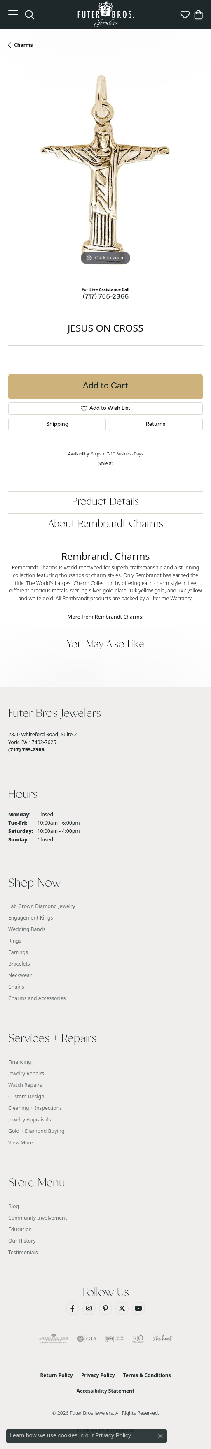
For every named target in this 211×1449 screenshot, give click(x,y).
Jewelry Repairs (26, 1073)
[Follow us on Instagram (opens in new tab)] (89, 1308)
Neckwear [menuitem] (20, 975)
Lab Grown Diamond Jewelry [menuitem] (41, 906)
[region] (105, 171)
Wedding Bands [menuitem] (26, 929)
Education (20, 1229)
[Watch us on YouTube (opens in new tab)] (138, 1308)
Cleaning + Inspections (35, 1108)
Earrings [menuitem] (18, 952)
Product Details (105, 502)
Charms (23, 45)
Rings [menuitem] (14, 940)
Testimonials (23, 1252)
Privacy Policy (98, 1375)
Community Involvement (37, 1217)
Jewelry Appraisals (29, 1119)
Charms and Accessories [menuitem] (37, 998)
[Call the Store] (26, 749)
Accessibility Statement (105, 1390)
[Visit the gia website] (87, 1339)
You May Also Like (105, 644)
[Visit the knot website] (162, 1339)
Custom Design (26, 1096)
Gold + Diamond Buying (36, 1131)
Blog (13, 1206)
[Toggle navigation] (13, 14)
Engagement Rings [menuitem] (30, 917)
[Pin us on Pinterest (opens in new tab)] (105, 1308)
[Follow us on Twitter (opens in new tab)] (122, 1308)
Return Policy (56, 1375)
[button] (29, 14)
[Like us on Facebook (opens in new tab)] (72, 1308)
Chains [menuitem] (16, 986)
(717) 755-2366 (106, 297)
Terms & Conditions (147, 1375)
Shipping (57, 424)
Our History (22, 1240)
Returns (155, 424)
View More (20, 1142)
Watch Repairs (25, 1085)
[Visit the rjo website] (138, 1339)
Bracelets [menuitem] (19, 963)
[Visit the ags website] (53, 1339)
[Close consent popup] (160, 1435)
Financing (19, 1061)
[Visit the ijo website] (114, 1339)
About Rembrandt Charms (105, 524)
